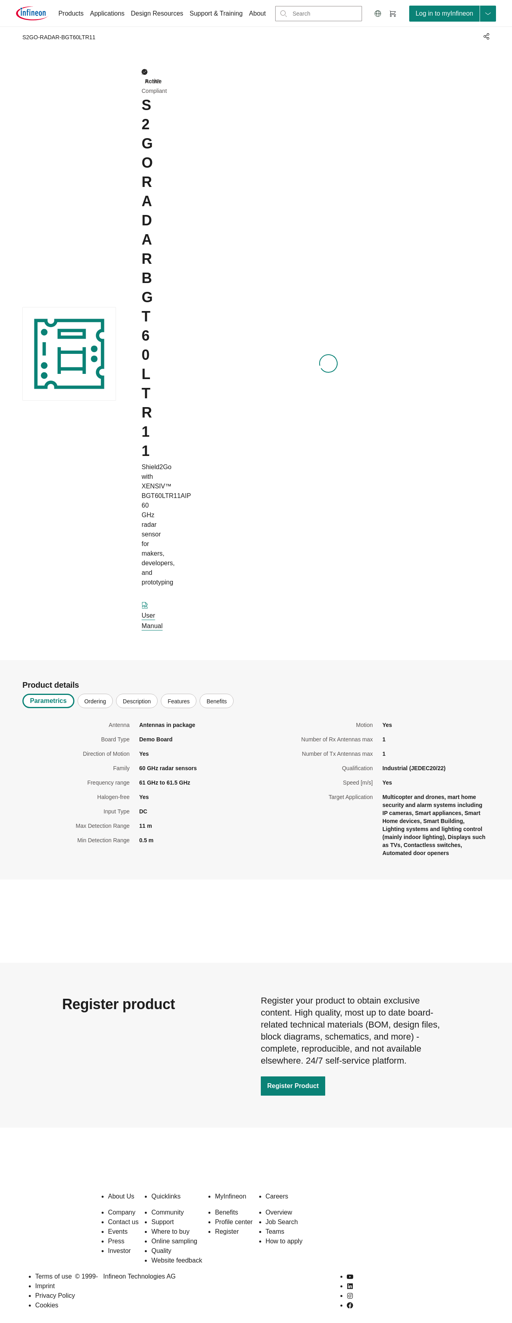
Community (167, 1212)
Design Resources (157, 13)
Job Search (282, 1222)
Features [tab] (179, 701)
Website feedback (176, 1260)
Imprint (45, 1286)
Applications (107, 13)
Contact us (123, 1222)
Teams (275, 1231)
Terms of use (53, 1276)
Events (118, 1231)
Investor (119, 1250)
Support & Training (216, 13)
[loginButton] (452, 14)
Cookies (46, 1305)
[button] (378, 13)
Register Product (293, 1085)
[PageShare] (485, 36)
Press (116, 1241)
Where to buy (170, 1231)
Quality (161, 1250)
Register (227, 1231)
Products (71, 13)
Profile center (233, 1222)
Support (162, 1222)
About (257, 13)
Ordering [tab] (95, 701)
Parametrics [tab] (48, 700)
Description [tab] (137, 701)
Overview (279, 1212)
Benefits (226, 1212)
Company (121, 1212)
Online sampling (174, 1241)
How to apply (284, 1241)
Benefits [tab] (216, 701)
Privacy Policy (55, 1295)
